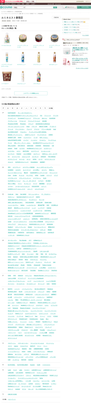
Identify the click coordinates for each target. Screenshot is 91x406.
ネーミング (41, 283)
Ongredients (34, 162)
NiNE (9, 275)
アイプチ (55, 115)
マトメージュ (50, 343)
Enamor (19, 154)
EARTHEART (12, 113)
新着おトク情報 (30, 1)
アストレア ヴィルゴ (34, 121)
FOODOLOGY (34, 319)
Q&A (23, 3)
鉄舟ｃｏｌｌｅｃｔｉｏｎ (15, 262)
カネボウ (18, 170)
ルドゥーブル (45, 381)
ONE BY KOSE (12, 394)
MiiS (30, 348)
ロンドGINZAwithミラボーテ (44, 389)
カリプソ (44, 170)
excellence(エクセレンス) (34, 148)
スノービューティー (40, 227)
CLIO (44, 178)
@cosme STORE (13, 124)
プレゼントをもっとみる (82, 68)
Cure (9, 175)
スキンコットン (22, 224)
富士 (47, 319)
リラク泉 (28, 381)
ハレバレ (10, 300)
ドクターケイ (52, 267)
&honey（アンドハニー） (15, 134)
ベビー (20, 332)
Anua (28, 126)
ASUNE (44, 121)
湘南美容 (53, 213)
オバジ (29, 159)
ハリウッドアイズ (29, 297)
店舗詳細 (56, 17)
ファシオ (53, 313)
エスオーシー (48, 148)
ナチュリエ (28, 275)
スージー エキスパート (20, 221)
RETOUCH (46, 383)
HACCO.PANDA (18, 294)
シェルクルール (31, 205)
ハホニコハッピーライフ (42, 294)
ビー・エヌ (11, 302)
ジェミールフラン (13, 205)
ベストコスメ (58, 3)
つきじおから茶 (44, 251)
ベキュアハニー (51, 330)
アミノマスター (19, 129)
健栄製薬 (41, 183)
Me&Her (24, 348)
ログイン (88, 1)
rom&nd (17, 389)
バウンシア (41, 291)
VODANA (38, 145)
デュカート (39, 262)
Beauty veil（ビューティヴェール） (18, 311)
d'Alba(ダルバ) (38, 240)
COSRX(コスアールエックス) (16, 189)
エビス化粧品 (27, 154)
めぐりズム (18, 354)
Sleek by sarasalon (13, 230)
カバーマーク (27, 170)
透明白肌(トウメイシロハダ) (16, 267)
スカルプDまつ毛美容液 (36, 221)
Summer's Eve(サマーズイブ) (25, 197)
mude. (29, 351)
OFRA (34, 159)
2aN (54, 262)
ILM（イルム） (44, 137)
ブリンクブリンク (49, 324)
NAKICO (20, 275)
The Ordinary (52, 156)
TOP (2, 3)
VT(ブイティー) (12, 319)
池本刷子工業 (12, 137)
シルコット (26, 219)
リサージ (28, 375)
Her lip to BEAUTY (40, 289)
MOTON (23, 359)
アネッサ (34, 126)
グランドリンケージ (25, 178)
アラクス (36, 129)
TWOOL (29, 265)
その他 (51, 108)
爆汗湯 (10, 294)
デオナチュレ (34, 259)
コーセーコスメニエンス (22, 186)
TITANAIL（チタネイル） (40, 243)
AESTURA (26, 151)
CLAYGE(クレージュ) (14, 181)
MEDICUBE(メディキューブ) (39, 354)
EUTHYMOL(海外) (22, 365)
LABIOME (11, 372)
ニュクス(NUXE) (51, 281)
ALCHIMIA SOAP (13, 132)
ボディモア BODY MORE (15, 335)
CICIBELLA (54, 205)
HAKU (48, 291)
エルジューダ (26, 156)
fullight (21, 327)
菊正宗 (26, 172)
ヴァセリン (42, 140)
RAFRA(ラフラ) (30, 372)
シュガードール (37, 210)
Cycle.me (10, 194)
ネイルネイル (20, 283)
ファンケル (11, 316)
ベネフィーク (12, 332)
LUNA (53, 381)
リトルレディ (12, 378)
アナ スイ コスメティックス (16, 126)
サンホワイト (33, 199)
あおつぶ (44, 118)
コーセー (10, 186)
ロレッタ (30, 389)
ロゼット (10, 389)
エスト (19, 151)
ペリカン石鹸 (43, 332)
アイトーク (47, 115)
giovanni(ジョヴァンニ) (42, 213)
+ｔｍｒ (31, 321)
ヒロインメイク (43, 313)
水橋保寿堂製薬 (38, 348)
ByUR (20, 291)
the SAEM (23, 194)
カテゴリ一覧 (51, 3)
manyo (16, 346)
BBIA (16, 300)
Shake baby (48, 202)
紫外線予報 (41, 205)
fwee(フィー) (29, 316)
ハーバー (17, 289)
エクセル (22, 148)
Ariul (54, 129)
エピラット (36, 154)
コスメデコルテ (39, 189)
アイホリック (12, 118)
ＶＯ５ (49, 316)
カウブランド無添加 (28, 167)
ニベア (29, 281)
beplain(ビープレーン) (27, 305)
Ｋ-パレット (27, 183)
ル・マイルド (22, 383)
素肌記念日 (51, 227)
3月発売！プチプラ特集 (70, 27)
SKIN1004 (50, 224)
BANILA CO (29, 294)
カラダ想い (36, 170)
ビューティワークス (36, 311)
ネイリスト (11, 283)
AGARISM (52, 118)
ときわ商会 (42, 267)
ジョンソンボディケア (14, 219)
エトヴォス (11, 154)
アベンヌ (10, 129)
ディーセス (30, 254)
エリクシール (16, 156)
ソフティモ (11, 235)
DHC (23, 254)
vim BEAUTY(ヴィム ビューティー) (43, 143)
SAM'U (38, 197)
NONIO (54, 283)
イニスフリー (27, 137)
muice (23, 351)
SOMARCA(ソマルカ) (23, 235)
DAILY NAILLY (12, 259)
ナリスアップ (22, 278)
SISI (48, 205)
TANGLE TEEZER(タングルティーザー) (19, 243)
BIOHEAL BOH (12, 291)
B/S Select (47, 300)
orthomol (43, 156)
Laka (20, 370)
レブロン (53, 383)
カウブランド (17, 167)
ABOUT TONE (43, 126)
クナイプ (49, 175)
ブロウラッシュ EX (13, 330)
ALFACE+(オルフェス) (21, 162)
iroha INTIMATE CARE (14, 140)
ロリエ (24, 389)
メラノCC (53, 357)
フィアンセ (20, 316)
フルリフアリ (39, 327)
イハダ (35, 137)
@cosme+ (23, 124)
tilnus (26, 259)
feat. (36, 316)
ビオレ (47, 305)
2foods (23, 265)
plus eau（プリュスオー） (34, 324)
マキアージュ (12, 343)
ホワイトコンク (12, 338)
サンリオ (41, 199)
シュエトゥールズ (26, 210)
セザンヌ (42, 230)
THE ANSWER (29, 202)
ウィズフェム (52, 140)
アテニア (30, 124)
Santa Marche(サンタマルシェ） (17, 199)
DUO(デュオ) (29, 262)
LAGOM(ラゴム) (36, 370)
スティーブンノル (20, 227)
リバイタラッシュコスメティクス (27, 378)
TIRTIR (20, 259)
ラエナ (15, 370)
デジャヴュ (43, 259)
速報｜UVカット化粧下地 (70, 24)
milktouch (50, 351)
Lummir (31, 383)
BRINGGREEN (12, 327)
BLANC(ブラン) (47, 321)
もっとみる (85, 35)
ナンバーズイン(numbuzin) (36, 278)
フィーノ (42, 316)
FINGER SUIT (23, 319)
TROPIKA (54, 270)
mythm (47, 348)
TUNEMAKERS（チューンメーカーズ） (19, 251)
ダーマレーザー (12, 240)
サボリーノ (11, 197)
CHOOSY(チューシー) (29, 248)
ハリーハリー (18, 297)
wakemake (30, 145)
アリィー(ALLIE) (46, 129)
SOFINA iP (51, 232)
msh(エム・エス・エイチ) (49, 154)
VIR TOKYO (21, 145)
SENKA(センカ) (41, 232)
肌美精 (54, 291)
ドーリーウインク (32, 267)
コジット (43, 186)
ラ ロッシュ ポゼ (42, 372)
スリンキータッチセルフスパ (29, 230)
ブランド (13, 3)
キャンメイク (53, 172)
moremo (30, 359)
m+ (9, 156)
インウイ (26, 140)
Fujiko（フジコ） (13, 321)
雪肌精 (50, 230)
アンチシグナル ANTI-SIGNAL (38, 132)
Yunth (38, 365)
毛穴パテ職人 (12, 183)
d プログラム (53, 254)
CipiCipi (49, 208)
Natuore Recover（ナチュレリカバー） (45, 275)
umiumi (10, 148)
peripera (51, 332)
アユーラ (29, 129)
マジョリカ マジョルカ (37, 343)
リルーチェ (36, 381)
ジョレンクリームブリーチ (22, 216)
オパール (21, 159)
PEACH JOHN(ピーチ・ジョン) (47, 302)
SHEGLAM (39, 202)
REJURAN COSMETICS (40, 375)
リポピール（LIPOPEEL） (15, 381)
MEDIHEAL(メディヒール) (15, 357)
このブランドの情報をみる (31, 93)
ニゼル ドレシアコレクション (16, 281)
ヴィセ (10, 143)
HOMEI (38, 335)
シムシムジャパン (13, 210)
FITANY (55, 316)
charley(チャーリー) (13, 246)
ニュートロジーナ (39, 281)
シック (34, 208)
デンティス (47, 262)
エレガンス (35, 156)
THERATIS (21, 232)
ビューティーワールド (39, 308)
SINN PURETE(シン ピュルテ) (49, 219)
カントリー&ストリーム (15, 172)
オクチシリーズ (12, 159)
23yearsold (37, 265)
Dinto (9, 257)
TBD (41, 254)
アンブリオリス (41, 134)
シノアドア (41, 208)
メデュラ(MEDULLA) (41, 357)
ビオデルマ (39, 305)
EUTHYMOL (11, 365)
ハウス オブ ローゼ (30, 291)
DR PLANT (24, 270)
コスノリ (29, 189)
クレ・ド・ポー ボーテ (29, 181)
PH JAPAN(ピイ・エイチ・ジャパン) (31, 300)
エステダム (11, 151)
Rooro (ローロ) (47, 386)
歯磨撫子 (53, 294)
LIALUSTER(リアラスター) (16, 375)
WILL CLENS (12, 145)
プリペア (10, 324)
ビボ (9, 308)
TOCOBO (33, 270)
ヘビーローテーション (30, 332)
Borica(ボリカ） (47, 335)
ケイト (20, 183)
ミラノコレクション (39, 351)
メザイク (26, 354)
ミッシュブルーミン (14, 351)
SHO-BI (10, 216)
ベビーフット (12, 399)
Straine (30, 227)
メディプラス (29, 357)
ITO (41, 115)
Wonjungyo (46, 145)
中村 (14, 275)
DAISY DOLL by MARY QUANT (29, 257)
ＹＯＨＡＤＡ (46, 365)
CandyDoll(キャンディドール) (38, 172)
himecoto (15, 308)
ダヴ (30, 240)
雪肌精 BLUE (12, 232)
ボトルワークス (29, 335)
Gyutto (15, 175)
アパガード (53, 126)
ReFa (41, 378)
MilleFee (10, 354)
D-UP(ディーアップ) (14, 254)
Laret (9, 370)
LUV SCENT (19, 372)
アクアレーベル (12, 121)
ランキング (7, 3)
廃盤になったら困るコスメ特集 (72, 22)
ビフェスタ (54, 305)
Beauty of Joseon (25, 308)
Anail (15, 148)
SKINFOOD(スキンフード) (37, 224)
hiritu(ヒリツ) (19, 313)
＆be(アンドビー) (30, 134)
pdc (9, 305)
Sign (17, 194)
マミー (45, 346)
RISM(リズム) (54, 375)
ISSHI (19, 137)
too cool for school (13, 265)
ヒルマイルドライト (31, 313)
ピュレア (10, 313)
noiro (48, 283)
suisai (9, 221)
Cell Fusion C (30, 232)
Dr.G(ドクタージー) (13, 270)
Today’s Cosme (46, 265)
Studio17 (10, 227)
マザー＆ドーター (23, 343)
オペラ (40, 159)
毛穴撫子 (48, 181)
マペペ (39, 346)
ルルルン (37, 383)
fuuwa (42, 319)
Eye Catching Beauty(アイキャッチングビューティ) (23, 115)
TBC (37, 254)
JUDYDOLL (47, 210)
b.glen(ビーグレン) (22, 302)
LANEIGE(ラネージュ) (49, 370)
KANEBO (10, 170)
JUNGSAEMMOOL (37, 216)
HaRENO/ (49, 297)
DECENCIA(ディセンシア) (48, 257)
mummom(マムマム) (14, 348)
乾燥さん (51, 170)
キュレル (21, 175)
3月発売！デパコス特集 (70, 30)
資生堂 (10, 208)
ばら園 (10, 297)
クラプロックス (12, 178)
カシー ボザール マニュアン (45, 167)
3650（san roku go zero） (15, 202)
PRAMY (38, 321)
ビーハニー (15, 305)
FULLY (56, 321)
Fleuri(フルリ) (29, 327)
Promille (42, 330)
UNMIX (51, 134)
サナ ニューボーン (33, 194)
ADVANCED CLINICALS (43, 124)
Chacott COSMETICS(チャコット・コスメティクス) (37, 246)
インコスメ (34, 140)
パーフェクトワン (27, 289)
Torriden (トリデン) (43, 270)
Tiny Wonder (23, 240)
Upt (53, 145)
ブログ (18, 3)
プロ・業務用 (34, 330)
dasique (15, 257)
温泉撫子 (42, 162)
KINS (36, 175)
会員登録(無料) (80, 1)
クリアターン (37, 178)
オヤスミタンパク (50, 159)
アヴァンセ (36, 118)
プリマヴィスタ (19, 324)
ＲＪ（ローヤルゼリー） (25, 113)
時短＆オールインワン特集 (70, 32)
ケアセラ (40, 181)
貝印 (9, 167)
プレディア (48, 327)
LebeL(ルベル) (12, 383)
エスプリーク (35, 151)
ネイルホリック (31, 283)
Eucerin (32, 365)
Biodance (50, 289)
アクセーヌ (22, 121)
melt (9, 359)
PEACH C (32, 302)
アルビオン (23, 132)
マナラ (10, 346)
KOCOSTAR (35, 186)
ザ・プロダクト (46, 194)
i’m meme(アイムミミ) (24, 118)
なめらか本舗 (12, 278)
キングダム (29, 175)
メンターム (16, 359)
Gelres (22, 205)
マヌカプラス (24, 346)
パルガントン (40, 297)
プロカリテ (24, 330)
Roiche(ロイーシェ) (13, 386)
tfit (46, 254)
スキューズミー (49, 221)
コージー (49, 183)
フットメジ (23, 321)
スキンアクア (12, 224)
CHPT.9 (19, 248)
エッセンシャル (45, 151)
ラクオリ (26, 370)
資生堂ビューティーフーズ (22, 208)
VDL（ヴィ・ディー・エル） (22, 143)
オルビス (10, 162)
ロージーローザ (26, 386)
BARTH (10, 289)
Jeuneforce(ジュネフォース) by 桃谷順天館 (20, 213)
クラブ (56, 175)
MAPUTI (32, 346)
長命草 (35, 251)
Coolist (42, 175)
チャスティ (11, 248)
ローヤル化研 (37, 386)
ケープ (35, 183)
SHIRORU (35, 219)
